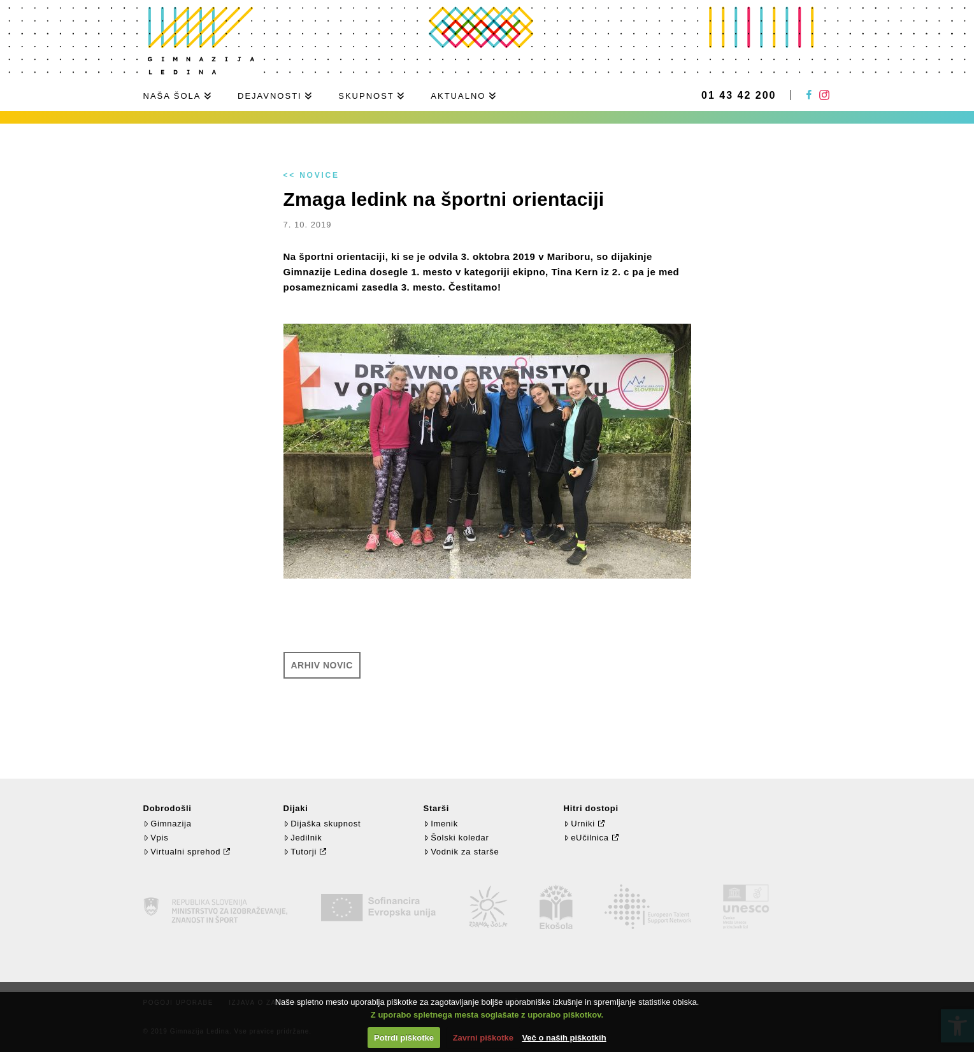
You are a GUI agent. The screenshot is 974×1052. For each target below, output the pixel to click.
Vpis (156, 837)
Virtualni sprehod (182, 851)
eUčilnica (586, 837)
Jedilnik (302, 837)
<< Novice (311, 175)
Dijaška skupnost (322, 823)
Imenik (441, 823)
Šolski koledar (456, 837)
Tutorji (300, 851)
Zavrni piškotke (483, 1037)
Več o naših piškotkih (564, 1037)
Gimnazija (167, 823)
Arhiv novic (322, 665)
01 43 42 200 (738, 95)
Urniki (579, 823)
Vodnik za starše (461, 851)
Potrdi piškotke (404, 1037)
